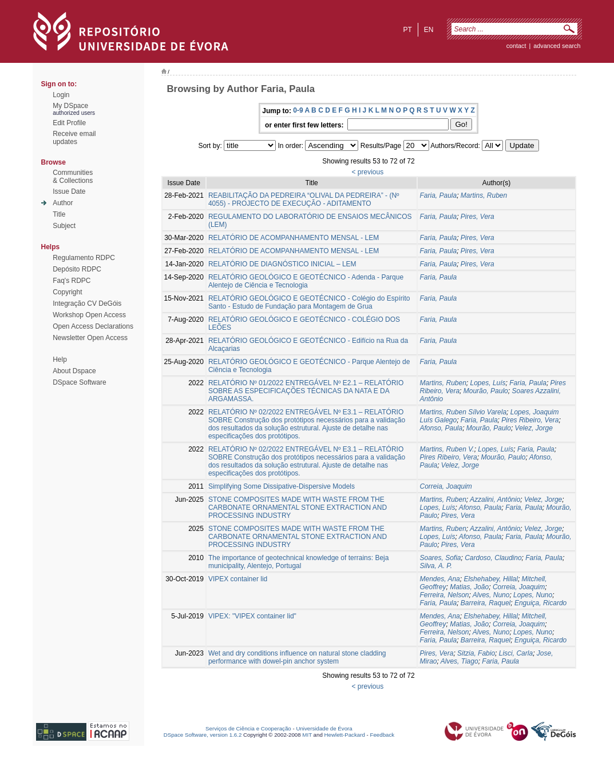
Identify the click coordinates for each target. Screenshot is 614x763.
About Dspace (74, 371)
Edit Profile (69, 123)
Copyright (67, 292)
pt (407, 30)
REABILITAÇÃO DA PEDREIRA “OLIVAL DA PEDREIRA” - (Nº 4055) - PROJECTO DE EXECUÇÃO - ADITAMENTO (303, 199)
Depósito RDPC (77, 269)
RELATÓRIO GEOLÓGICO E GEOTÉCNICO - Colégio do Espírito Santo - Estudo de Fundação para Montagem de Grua (309, 302)
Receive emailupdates (74, 138)
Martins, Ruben (484, 195)
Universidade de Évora (324, 728)
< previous (367, 172)
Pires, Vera (477, 217)
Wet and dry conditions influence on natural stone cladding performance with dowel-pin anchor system (297, 657)
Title (59, 214)
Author (63, 203)
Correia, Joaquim (445, 486)
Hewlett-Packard (344, 735)
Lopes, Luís (488, 383)
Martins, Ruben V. (446, 449)
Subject (64, 226)
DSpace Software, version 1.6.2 (203, 735)
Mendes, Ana (439, 579)
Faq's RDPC (71, 281)
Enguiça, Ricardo (540, 603)
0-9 (298, 110)
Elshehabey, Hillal (491, 579)
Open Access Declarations (93, 326)
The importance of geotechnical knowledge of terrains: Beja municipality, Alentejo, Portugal (298, 562)
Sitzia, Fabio (476, 653)
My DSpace (70, 106)
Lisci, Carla (516, 653)
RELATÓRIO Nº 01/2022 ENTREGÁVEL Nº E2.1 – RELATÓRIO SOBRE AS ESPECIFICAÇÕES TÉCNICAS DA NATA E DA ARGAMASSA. (305, 391)
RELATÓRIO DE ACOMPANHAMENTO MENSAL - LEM (293, 238)
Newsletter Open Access (90, 338)
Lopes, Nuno (532, 595)
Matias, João (469, 587)
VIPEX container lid (237, 579)
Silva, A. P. (435, 566)
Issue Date (69, 191)
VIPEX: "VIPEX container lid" (252, 616)
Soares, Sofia (440, 558)
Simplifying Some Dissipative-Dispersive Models (281, 486)
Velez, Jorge (534, 428)
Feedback (382, 735)
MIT (307, 735)
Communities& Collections (73, 177)
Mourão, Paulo (486, 391)
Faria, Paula (438, 195)
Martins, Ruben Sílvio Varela (462, 412)
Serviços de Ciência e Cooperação (248, 728)
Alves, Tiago (459, 661)
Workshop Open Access (89, 315)
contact (516, 45)
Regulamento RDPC (84, 258)
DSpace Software (79, 382)
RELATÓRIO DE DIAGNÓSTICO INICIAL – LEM (282, 264)
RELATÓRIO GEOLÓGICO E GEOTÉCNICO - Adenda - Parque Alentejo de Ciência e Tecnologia (305, 281)
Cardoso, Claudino (493, 558)
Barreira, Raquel (485, 603)
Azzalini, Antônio (495, 500)
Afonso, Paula (440, 428)
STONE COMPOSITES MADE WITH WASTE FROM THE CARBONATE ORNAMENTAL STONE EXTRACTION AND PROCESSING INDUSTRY (297, 508)
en (429, 30)
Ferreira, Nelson (444, 595)
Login (61, 95)
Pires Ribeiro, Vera (529, 420)
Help (60, 359)
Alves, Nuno (491, 595)
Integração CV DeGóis (87, 303)
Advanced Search (556, 45)
